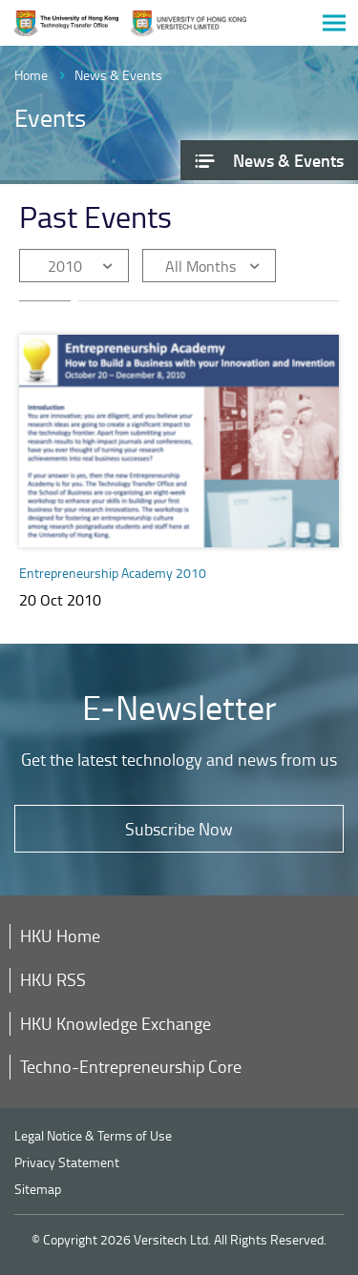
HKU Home (60, 935)
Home (31, 75)
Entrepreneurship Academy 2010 (112, 573)
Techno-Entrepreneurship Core (131, 1066)
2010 (65, 266)
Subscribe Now (179, 828)
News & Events (118, 75)
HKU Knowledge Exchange (115, 1023)
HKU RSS (53, 979)
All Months (200, 266)
